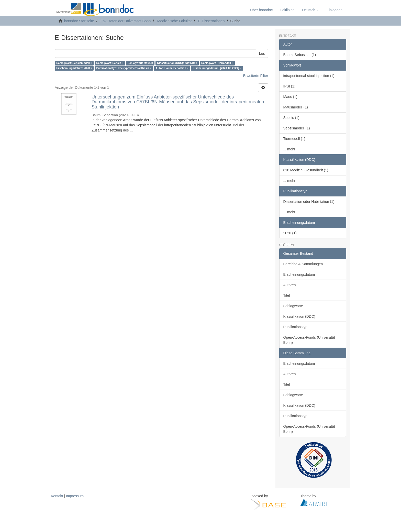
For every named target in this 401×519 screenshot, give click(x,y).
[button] (310, 10)
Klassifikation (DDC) (299, 316)
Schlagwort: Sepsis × (110, 63)
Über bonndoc (261, 10)
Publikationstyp (295, 327)
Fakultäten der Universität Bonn (126, 21)
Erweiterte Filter (255, 76)
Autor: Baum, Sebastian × (172, 68)
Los (262, 53)
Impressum (75, 496)
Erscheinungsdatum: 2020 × (74, 68)
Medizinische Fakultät (174, 21)
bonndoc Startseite (79, 21)
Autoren (289, 285)
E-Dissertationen (211, 21)
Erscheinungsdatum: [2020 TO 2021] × (217, 68)
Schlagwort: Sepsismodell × (74, 63)
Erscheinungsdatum (299, 274)
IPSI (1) (289, 86)
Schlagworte (293, 306)
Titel (286, 295)
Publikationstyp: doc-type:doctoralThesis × (124, 68)
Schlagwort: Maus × (140, 63)
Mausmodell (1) (295, 107)
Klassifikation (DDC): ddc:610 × (177, 63)
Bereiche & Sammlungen (303, 264)
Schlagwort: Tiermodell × (217, 63)
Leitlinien (287, 10)
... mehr (289, 149)
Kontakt (57, 496)
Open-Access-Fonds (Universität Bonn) (309, 340)
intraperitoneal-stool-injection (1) (309, 76)
